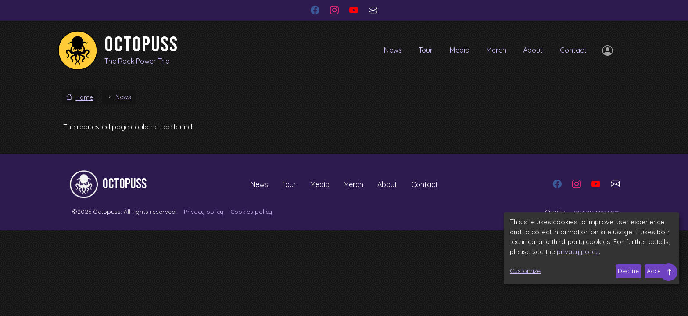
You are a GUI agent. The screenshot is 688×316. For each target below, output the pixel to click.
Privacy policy (203, 211)
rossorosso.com (596, 211)
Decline (628, 271)
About (531, 50)
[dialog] (591, 248)
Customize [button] (525, 271)
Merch (492, 50)
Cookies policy (251, 211)
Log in (605, 50)
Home (84, 97)
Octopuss (141, 44)
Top (668, 272)
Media (454, 50)
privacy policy (578, 252)
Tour (418, 50)
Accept (657, 271)
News (384, 50)
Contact (573, 50)
